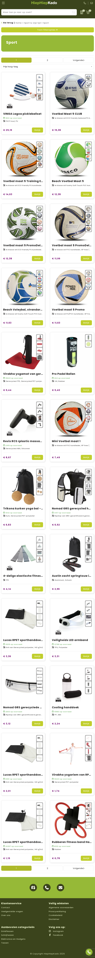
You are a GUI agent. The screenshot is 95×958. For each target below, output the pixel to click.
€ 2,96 (56, 589)
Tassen (5, 943)
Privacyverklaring (57, 911)
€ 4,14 (7, 589)
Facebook (56, 935)
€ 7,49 (56, 457)
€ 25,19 (7, 130)
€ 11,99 (56, 258)
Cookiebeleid (55, 915)
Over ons (5, 915)
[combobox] (36, 12)
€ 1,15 (6, 858)
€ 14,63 (7, 194)
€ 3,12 (7, 723)
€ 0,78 (56, 858)
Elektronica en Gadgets (13, 939)
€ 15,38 (56, 130)
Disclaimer (54, 919)
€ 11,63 (7, 322)
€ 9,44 (7, 390)
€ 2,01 (7, 791)
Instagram (56, 931)
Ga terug (8, 22)
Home (19, 23)
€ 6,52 (56, 524)
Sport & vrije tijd (32, 23)
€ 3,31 (55, 656)
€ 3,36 (7, 656)
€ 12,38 (56, 194)
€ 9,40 (56, 390)
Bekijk (37, 130)
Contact (5, 907)
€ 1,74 (55, 791)
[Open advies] (89, 952)
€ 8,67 (7, 457)
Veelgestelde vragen (12, 911)
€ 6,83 (7, 524)
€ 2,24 (56, 723)
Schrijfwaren (7, 935)
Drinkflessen (7, 931)
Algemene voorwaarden (61, 907)
